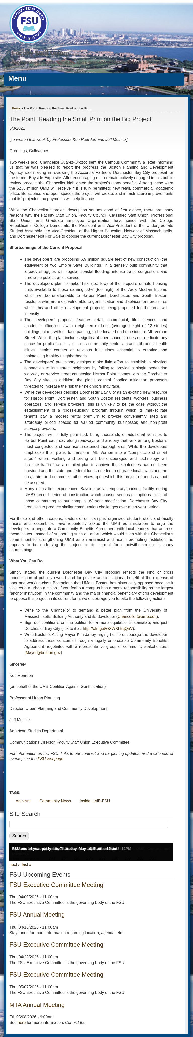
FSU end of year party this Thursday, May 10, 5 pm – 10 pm (64, 848)
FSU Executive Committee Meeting (56, 884)
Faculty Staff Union (39, 52)
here (22, 1022)
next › (14, 864)
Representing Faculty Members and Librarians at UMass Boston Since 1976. (89, 62)
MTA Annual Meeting (37, 1004)
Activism (23, 801)
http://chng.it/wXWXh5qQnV (108, 628)
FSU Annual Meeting (37, 914)
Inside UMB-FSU (95, 801)
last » (26, 864)
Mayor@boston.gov (43, 652)
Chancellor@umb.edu (137, 616)
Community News (55, 801)
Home (16, 108)
